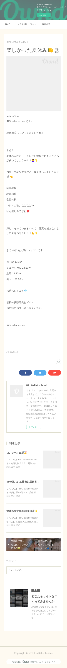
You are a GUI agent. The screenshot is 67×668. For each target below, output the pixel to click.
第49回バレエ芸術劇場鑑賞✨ (23, 481)
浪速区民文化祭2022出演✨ (22, 511)
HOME (7, 24)
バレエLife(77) (12, 352)
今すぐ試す (43, 15)
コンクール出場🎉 (16, 452)
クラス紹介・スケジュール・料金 (28, 24)
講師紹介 (46, 24)
